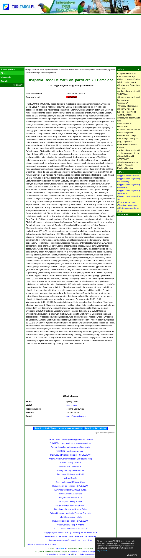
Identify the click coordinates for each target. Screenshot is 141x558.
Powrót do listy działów (95, 428)
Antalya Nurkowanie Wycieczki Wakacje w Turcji (70, 459)
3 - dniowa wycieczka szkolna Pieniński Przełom (127, 165)
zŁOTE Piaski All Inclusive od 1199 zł (70, 529)
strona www (71, 405)
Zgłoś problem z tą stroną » (105, 433)
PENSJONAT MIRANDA (70, 466)
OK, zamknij (132, 555)
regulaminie (102, 550)
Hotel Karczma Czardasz (70, 494)
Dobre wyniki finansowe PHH (70, 474)
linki (74, 554)
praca (69, 554)
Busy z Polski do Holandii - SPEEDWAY (70, 486)
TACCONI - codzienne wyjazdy (70, 451)
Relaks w (125, 132)
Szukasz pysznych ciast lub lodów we (128, 100)
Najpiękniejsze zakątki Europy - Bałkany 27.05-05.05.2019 (70, 532)
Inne (120, 211)
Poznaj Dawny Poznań (70, 463)
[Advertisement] (70, 40)
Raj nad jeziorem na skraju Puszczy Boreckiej (70, 513)
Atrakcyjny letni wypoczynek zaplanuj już (128, 118)
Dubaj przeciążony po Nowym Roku (70, 509)
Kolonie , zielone (129, 129)
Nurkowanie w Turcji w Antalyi (70, 525)
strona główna (52, 554)
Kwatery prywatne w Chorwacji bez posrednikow (70, 540)
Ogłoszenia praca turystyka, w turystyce (42, 544)
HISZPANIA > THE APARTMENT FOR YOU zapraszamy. (70, 536)
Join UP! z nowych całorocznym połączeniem (70, 443)
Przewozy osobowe (127, 202)
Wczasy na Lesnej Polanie (70, 501)
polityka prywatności (86, 554)
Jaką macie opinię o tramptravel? (70, 505)
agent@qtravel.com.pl (76, 416)
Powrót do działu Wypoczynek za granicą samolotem (58, 428)
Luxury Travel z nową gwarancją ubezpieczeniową (70, 439)
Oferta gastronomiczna (128, 208)
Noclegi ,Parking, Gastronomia (70, 470)
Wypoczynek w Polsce (128, 175)
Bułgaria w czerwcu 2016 (70, 497)
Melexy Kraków (70, 478)
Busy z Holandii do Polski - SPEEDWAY (70, 521)
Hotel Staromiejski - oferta (70, 517)
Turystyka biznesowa (127, 205)
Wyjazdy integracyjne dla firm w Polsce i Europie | (127, 109)
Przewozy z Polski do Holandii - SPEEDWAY (70, 455)
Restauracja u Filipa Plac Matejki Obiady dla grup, (128, 138)
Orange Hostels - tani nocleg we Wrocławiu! (70, 447)
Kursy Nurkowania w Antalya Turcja (70, 490)
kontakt (62, 554)
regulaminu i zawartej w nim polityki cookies (88, 551)
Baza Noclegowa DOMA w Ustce (70, 482)
